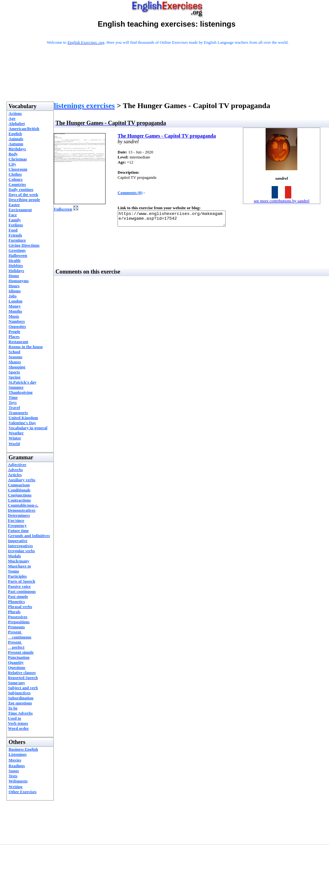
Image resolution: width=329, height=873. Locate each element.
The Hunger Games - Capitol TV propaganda (167, 136)
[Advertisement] (167, 81)
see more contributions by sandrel (281, 200)
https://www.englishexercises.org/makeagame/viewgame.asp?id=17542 (178, 220)
